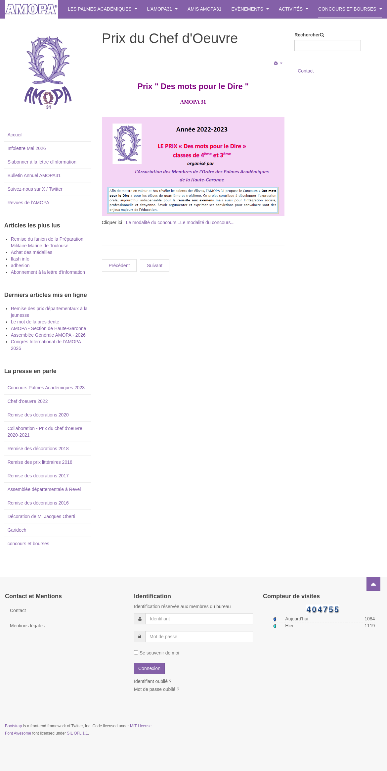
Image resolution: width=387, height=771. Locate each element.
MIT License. (141, 726)
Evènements (250, 9)
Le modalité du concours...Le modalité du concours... (180, 222)
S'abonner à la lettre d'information (42, 162)
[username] (199, 618)
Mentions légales (27, 625)
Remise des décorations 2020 (38, 414)
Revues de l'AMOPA (28, 202)
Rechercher (307, 34)
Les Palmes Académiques (102, 9)
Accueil (15, 134)
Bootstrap (13, 726)
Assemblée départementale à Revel (44, 489)
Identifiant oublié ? (153, 681)
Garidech (17, 530)
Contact (306, 70)
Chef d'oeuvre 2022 (28, 401)
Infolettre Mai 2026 (27, 148)
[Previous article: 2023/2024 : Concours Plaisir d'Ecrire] (119, 265)
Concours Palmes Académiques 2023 (46, 387)
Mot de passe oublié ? (156, 689)
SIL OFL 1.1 (77, 733)
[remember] (136, 652)
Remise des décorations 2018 (38, 448)
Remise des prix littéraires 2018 (40, 462)
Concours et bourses (350, 9)
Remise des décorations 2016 (38, 503)
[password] (199, 636)
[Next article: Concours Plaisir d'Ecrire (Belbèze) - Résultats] (154, 265)
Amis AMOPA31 (204, 9)
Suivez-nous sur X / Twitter (35, 189)
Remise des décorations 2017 (38, 475)
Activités (293, 9)
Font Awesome (18, 733)
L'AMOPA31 (162, 9)
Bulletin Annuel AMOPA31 (34, 175)
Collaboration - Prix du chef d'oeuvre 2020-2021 (45, 432)
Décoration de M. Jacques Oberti (41, 516)
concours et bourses (28, 543)
